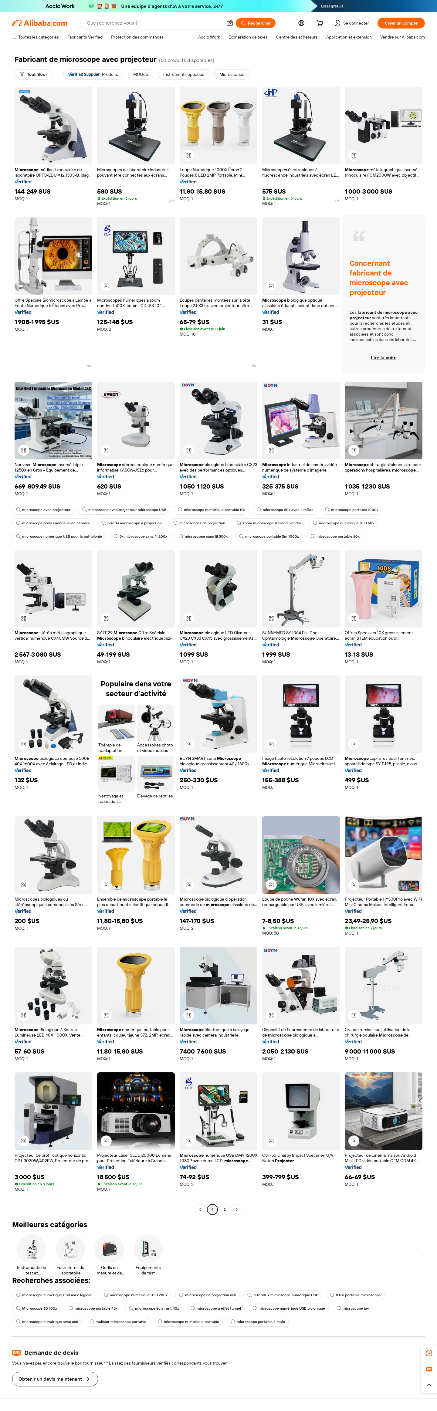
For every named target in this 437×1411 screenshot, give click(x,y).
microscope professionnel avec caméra (53, 523)
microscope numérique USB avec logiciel (54, 1295)
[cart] (321, 24)
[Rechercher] (256, 23)
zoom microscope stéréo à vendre (269, 523)
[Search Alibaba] (154, 23)
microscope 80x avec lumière (285, 509)
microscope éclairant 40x (154, 1308)
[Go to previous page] (200, 1209)
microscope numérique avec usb (47, 1321)
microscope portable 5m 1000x (269, 536)
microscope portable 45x (93, 1308)
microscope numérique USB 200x (136, 1295)
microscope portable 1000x (351, 509)
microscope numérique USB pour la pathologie (59, 536)
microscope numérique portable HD (211, 509)
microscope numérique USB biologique (288, 1308)
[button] (229, 23)
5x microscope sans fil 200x (140, 536)
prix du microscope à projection (131, 523)
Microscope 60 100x (36, 1308)
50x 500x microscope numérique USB (282, 1295)
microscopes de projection (199, 523)
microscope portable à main (258, 1321)
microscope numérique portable (188, 1321)
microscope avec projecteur (43, 509)
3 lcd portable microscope (355, 1295)
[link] (429, 1353)
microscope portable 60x (335, 536)
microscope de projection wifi (207, 1295)
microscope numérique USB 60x (343, 523)
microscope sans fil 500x (203, 536)
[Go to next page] (236, 1209)
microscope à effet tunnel (216, 1308)
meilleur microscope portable (118, 1321)
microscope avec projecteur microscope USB (124, 509)
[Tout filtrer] (33, 74)
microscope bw (353, 1308)
